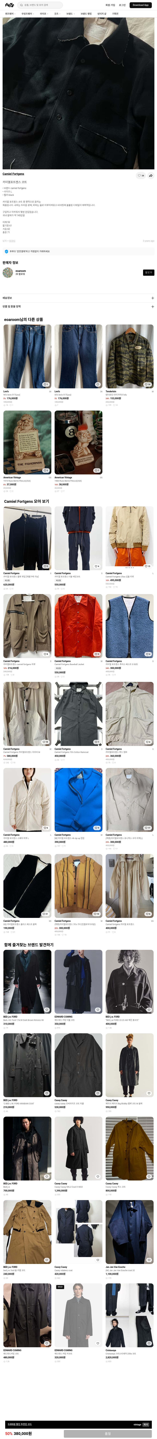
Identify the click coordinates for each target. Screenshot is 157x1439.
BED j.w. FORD (10, 1016)
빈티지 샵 (102, 13)
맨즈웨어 (10, 13)
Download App (141, 5)
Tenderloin (111, 391)
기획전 (115, 13)
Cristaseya (111, 1350)
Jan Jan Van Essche (115, 1267)
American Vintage (12, 477)
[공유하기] (151, 175)
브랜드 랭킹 (86, 13)
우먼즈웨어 (28, 13)
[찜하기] (141, 175)
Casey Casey (61, 1100)
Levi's (6, 391)
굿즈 (57, 13)
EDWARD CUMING (63, 1016)
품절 (108, 1434)
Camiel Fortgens (13, 174)
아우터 (12, 241)
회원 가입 (110, 5)
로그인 (122, 5)
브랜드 (70, 13)
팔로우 (148, 272)
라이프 (44, 13)
